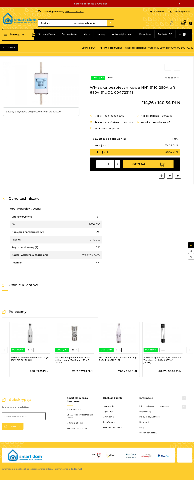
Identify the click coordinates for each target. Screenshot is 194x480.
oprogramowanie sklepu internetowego (48, 469)
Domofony (145, 34)
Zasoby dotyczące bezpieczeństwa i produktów (33, 111)
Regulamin (144, 422)
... (180, 34)
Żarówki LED (165, 34)
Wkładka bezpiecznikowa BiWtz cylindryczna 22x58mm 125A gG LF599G (72, 360)
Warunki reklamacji (112, 427)
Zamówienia (109, 422)
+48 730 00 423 (75, 423)
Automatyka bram (122, 34)
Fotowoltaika (69, 34)
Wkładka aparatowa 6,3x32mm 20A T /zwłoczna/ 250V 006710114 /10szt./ (163, 360)
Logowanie (108, 406)
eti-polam (114, 128)
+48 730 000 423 (74, 11)
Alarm (86, 34)
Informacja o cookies (13, 469)
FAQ (141, 427)
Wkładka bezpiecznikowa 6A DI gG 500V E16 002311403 (30, 358)
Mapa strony (145, 411)
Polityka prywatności (149, 416)
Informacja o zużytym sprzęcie (154, 406)
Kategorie (14, 34)
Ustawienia (108, 416)
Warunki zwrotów (148, 432)
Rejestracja (108, 411)
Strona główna (46, 34)
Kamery (101, 34)
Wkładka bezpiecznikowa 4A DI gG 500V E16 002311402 (118, 358)
